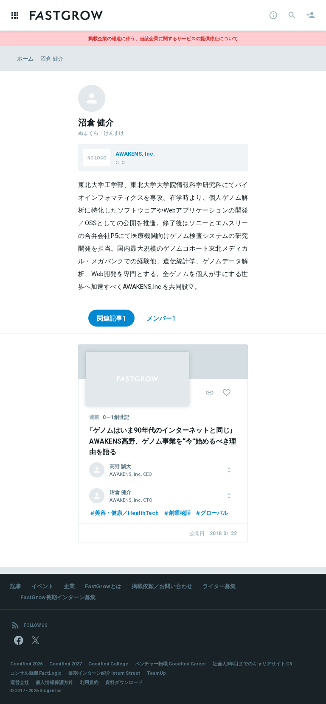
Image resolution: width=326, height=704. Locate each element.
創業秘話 (177, 512)
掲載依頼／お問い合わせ (162, 586)
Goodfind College (108, 663)
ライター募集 (219, 586)
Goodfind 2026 (26, 663)
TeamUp (156, 672)
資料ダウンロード (124, 682)
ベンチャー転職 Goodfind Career (170, 663)
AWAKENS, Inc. (135, 153)
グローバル (211, 512)
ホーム (25, 58)
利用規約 (89, 682)
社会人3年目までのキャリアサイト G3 (252, 663)
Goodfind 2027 (65, 663)
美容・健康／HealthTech (124, 512)
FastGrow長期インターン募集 (58, 597)
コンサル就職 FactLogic (36, 672)
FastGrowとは (103, 586)
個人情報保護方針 (54, 682)
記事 (15, 586)
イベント (42, 586)
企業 (69, 586)
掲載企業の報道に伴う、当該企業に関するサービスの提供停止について (163, 38)
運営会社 (19, 682)
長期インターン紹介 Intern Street (104, 672)
